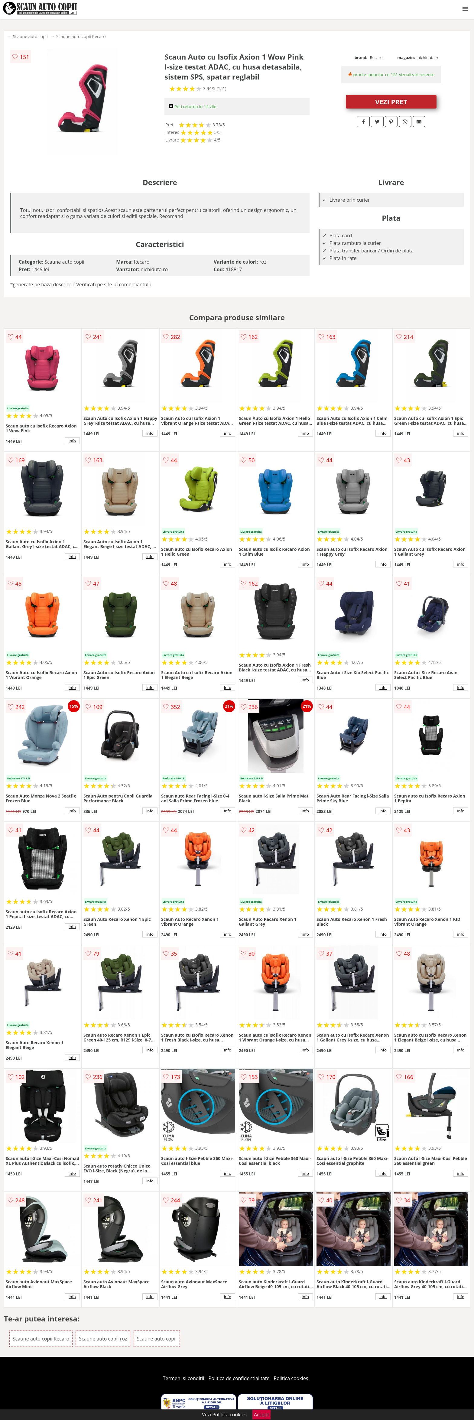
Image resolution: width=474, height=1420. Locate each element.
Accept (261, 1414)
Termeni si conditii (183, 1378)
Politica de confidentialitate (239, 1378)
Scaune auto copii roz (103, 1338)
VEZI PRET (391, 101)
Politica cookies (291, 1378)
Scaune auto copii (30, 36)
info (72, 441)
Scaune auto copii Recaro (81, 36)
